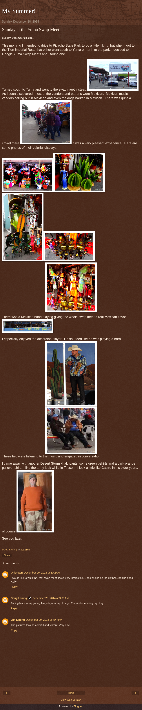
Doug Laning (19, 598)
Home (71, 693)
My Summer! (19, 10)
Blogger (78, 706)
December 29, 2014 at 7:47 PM (44, 619)
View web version (71, 699)
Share (7, 555)
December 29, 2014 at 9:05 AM (50, 598)
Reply (14, 586)
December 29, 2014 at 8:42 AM (42, 572)
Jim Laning (18, 619)
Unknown (17, 572)
